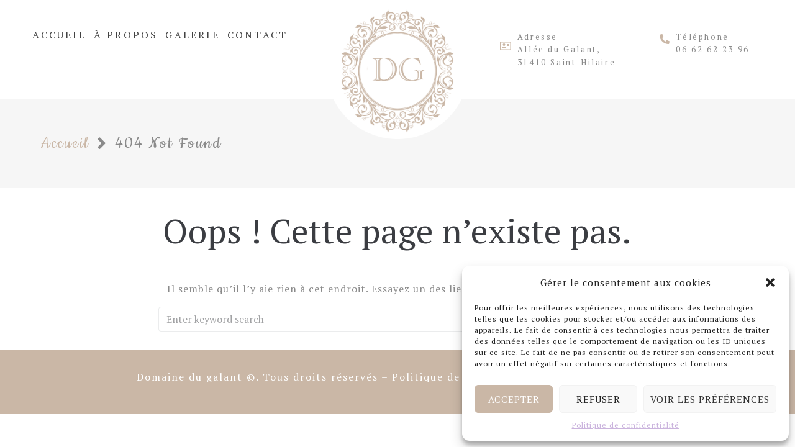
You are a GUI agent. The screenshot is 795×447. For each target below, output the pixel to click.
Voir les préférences (710, 399)
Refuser (598, 399)
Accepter (514, 399)
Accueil (64, 143)
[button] (770, 282)
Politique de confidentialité (625, 425)
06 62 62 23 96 (712, 49)
